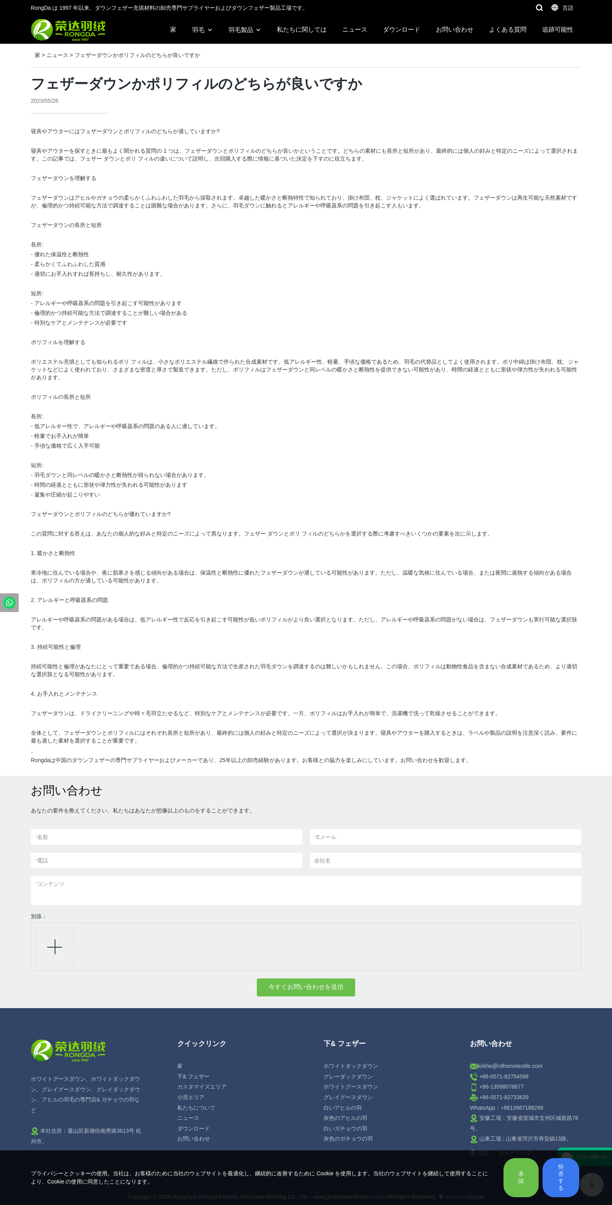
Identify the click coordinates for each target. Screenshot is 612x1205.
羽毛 (198, 30)
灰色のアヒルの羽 (345, 1118)
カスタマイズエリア (201, 1087)
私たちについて (196, 1108)
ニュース (354, 29)
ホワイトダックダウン (351, 1066)
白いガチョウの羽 (345, 1128)
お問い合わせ (454, 29)
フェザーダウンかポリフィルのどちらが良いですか (137, 55)
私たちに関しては (302, 29)
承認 (521, 1177)
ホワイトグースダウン (351, 1087)
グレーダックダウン (348, 1076)
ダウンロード (401, 29)
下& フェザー (193, 1076)
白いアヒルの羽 (343, 1108)
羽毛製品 (240, 30)
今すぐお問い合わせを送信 (306, 987)
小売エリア (191, 1097)
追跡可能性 (557, 29)
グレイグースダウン (348, 1097)
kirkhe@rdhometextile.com (510, 1066)
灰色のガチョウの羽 (348, 1138)
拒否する (561, 1177)
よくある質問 (508, 29)
